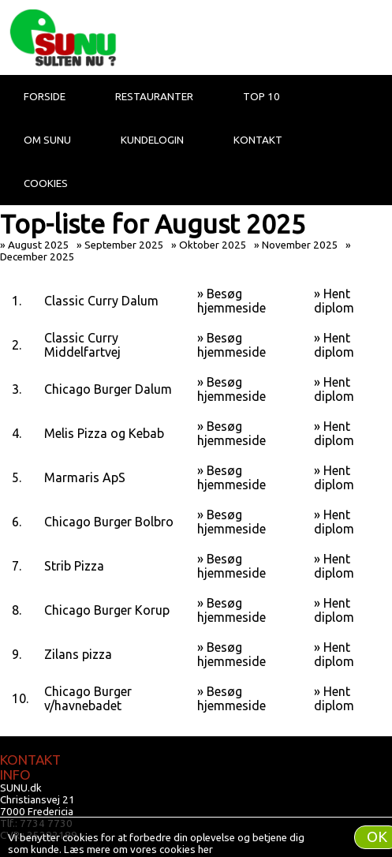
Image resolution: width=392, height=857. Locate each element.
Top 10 (261, 97)
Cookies (46, 183)
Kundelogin (152, 140)
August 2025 (38, 245)
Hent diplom (334, 300)
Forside (44, 97)
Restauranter (154, 97)
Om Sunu (47, 140)
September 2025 (124, 245)
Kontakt (257, 140)
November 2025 (300, 245)
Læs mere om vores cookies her (138, 849)
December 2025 (37, 257)
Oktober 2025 (213, 245)
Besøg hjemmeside (231, 300)
